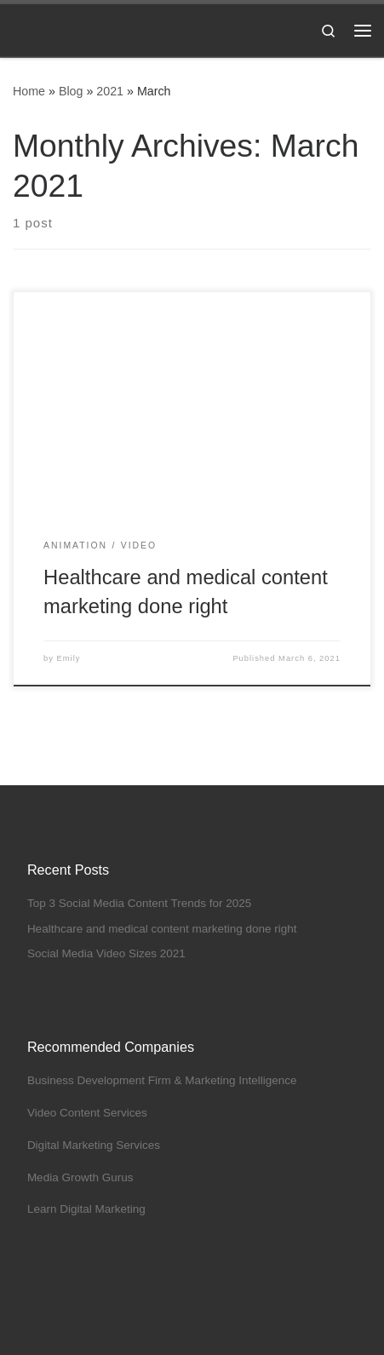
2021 (109, 91)
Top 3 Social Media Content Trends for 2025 (139, 903)
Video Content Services (87, 1112)
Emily (69, 658)
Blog (71, 91)
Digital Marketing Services (93, 1145)
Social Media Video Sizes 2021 (106, 953)
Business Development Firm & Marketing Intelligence (162, 1080)
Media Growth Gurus (80, 1177)
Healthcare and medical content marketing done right (162, 928)
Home (29, 91)
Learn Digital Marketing (86, 1209)
